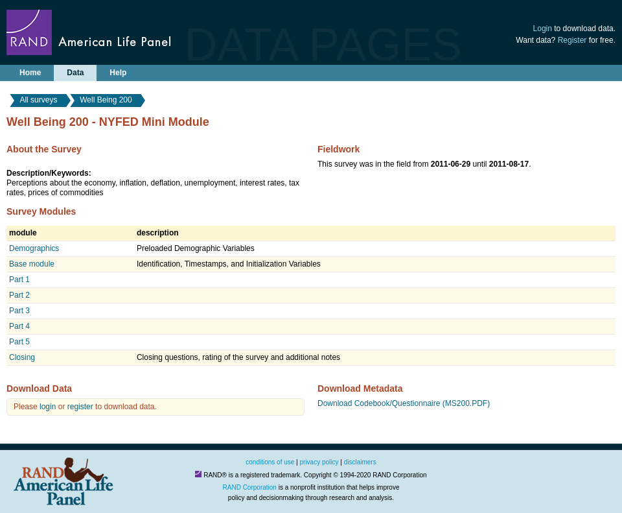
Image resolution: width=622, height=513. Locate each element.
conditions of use (270, 462)
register (80, 406)
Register (572, 40)
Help (117, 72)
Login (542, 28)
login (48, 406)
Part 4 (19, 326)
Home (30, 72)
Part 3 (19, 310)
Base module (31, 263)
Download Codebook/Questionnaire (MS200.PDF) (403, 403)
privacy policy (319, 462)
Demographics (34, 248)
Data (75, 72)
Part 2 (19, 295)
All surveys (38, 99)
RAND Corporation (250, 487)
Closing (22, 357)
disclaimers (360, 462)
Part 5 (19, 341)
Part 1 (19, 279)
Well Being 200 (106, 99)
